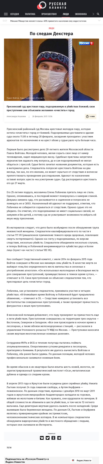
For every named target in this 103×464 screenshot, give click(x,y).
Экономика (81, 14)
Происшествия (49, 14)
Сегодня (14, 14)
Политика (30, 14)
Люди (66, 14)
